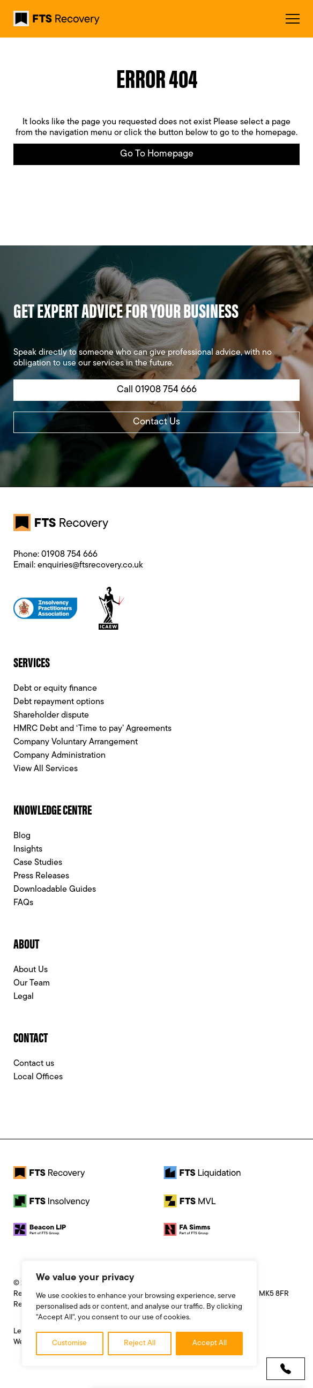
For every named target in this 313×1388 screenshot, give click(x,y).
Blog (22, 836)
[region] (139, 1313)
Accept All (209, 1343)
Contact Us (156, 422)
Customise (69, 1343)
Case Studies (37, 863)
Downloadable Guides (54, 889)
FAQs (23, 903)
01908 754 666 (69, 554)
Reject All (139, 1343)
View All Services (45, 769)
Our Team (31, 983)
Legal (23, 997)
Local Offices (38, 1077)
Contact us (33, 1063)
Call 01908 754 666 (157, 390)
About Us (30, 970)
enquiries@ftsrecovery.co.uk (90, 565)
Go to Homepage (156, 154)
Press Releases (41, 876)
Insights (27, 849)
